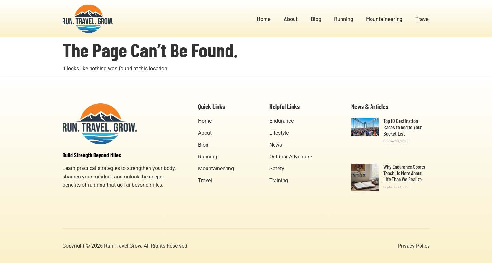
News (275, 145)
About (291, 18)
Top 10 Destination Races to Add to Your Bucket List (402, 127)
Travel (422, 18)
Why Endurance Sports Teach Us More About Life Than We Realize (404, 172)
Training (278, 180)
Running (343, 18)
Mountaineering (384, 18)
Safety (276, 169)
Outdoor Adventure (290, 157)
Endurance (281, 121)
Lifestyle (279, 133)
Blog (316, 18)
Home (264, 18)
